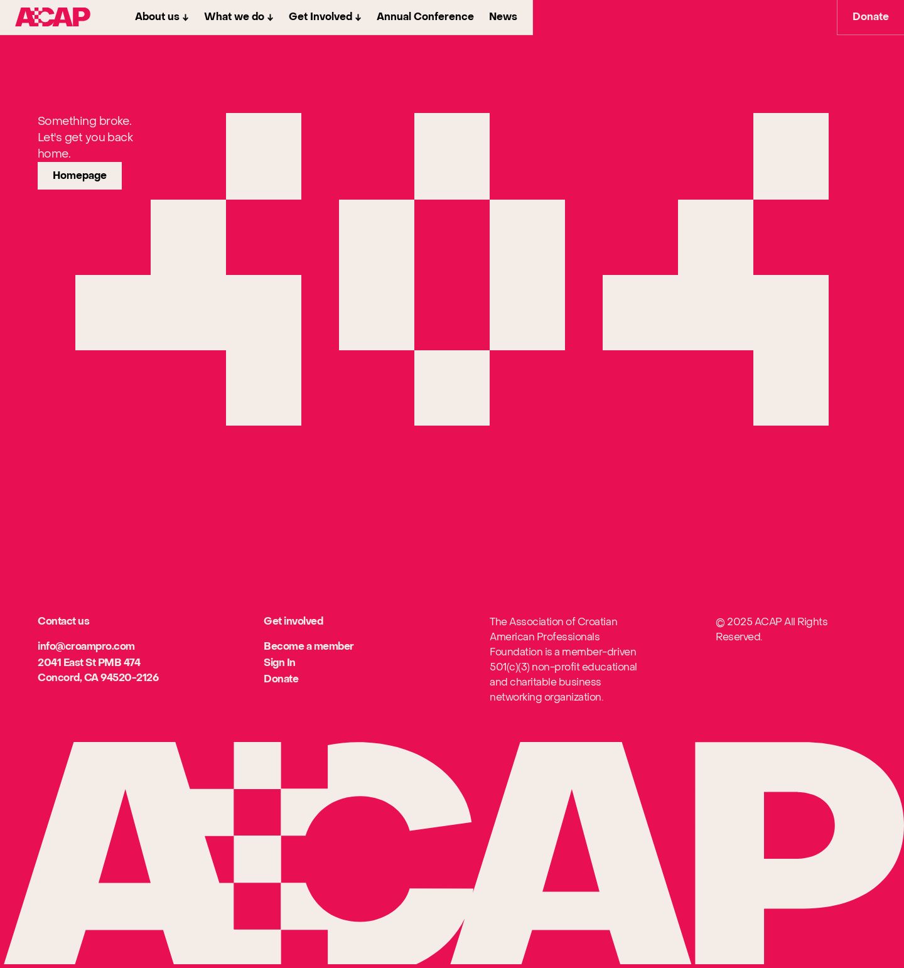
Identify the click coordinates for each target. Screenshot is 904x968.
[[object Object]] (86, 647)
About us (157, 17)
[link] (80, 176)
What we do (234, 17)
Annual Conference (425, 17)
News (503, 17)
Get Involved (320, 17)
